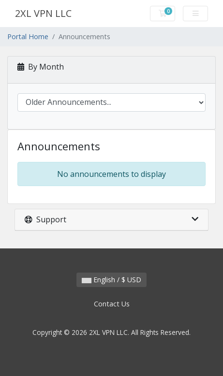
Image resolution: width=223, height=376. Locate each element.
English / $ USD (111, 279)
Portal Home (27, 36)
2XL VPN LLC (43, 13)
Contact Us (112, 303)
